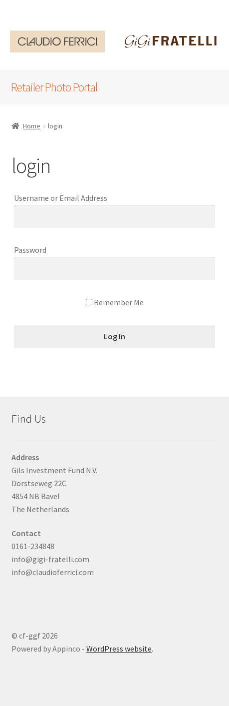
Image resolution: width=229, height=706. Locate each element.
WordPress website (119, 649)
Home (31, 125)
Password (30, 250)
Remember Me (115, 302)
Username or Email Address (60, 198)
